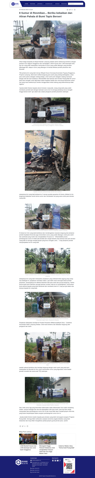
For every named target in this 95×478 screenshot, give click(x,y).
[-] (53, 461)
